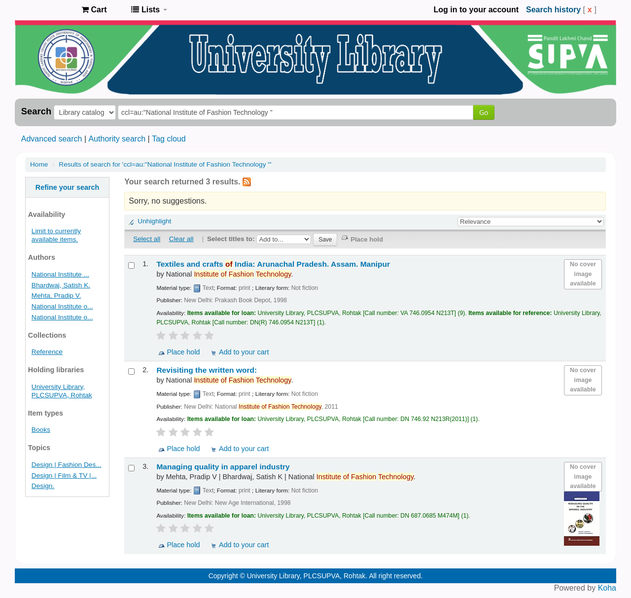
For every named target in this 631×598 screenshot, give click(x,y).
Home (39, 164)
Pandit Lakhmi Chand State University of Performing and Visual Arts (49, 10)
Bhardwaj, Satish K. (61, 285)
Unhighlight (154, 221)
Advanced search (51, 139)
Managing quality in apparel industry (222, 466)
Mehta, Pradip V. (56, 295)
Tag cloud (169, 139)
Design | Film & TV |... (64, 475)
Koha (607, 588)
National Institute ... (60, 274)
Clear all (181, 239)
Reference (47, 351)
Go (483, 112)
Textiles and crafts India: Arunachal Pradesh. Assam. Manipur (273, 264)
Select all (146, 239)
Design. (43, 486)
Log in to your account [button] (476, 9)
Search (36, 111)
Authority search (116, 139)
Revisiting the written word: (206, 370)
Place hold (183, 352)
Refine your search (67, 187)
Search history (553, 9)
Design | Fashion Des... (67, 464)
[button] (94, 10)
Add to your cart (244, 352)
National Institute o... (62, 306)
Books (41, 429)
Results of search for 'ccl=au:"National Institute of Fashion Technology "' (165, 164)
